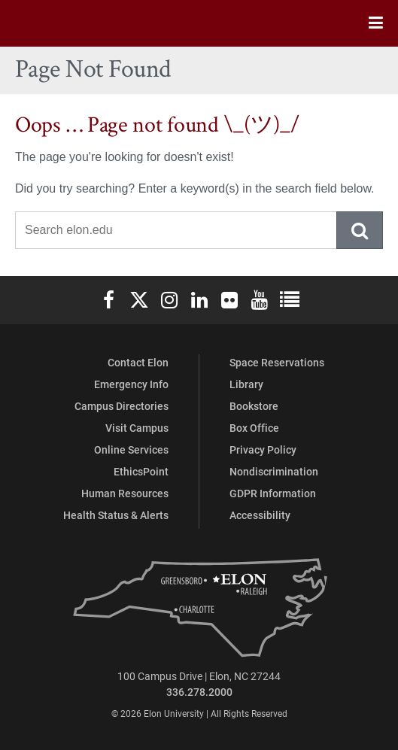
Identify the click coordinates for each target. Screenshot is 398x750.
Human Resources (125, 493)
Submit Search (360, 230)
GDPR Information (272, 493)
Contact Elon (138, 362)
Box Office (254, 428)
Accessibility (259, 515)
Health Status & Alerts (116, 515)
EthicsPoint (141, 471)
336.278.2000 (199, 692)
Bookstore (253, 406)
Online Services (131, 449)
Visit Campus (137, 428)
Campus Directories (121, 406)
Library (246, 384)
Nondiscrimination (273, 471)
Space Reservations (276, 362)
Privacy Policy (262, 449)
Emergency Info (131, 384)
